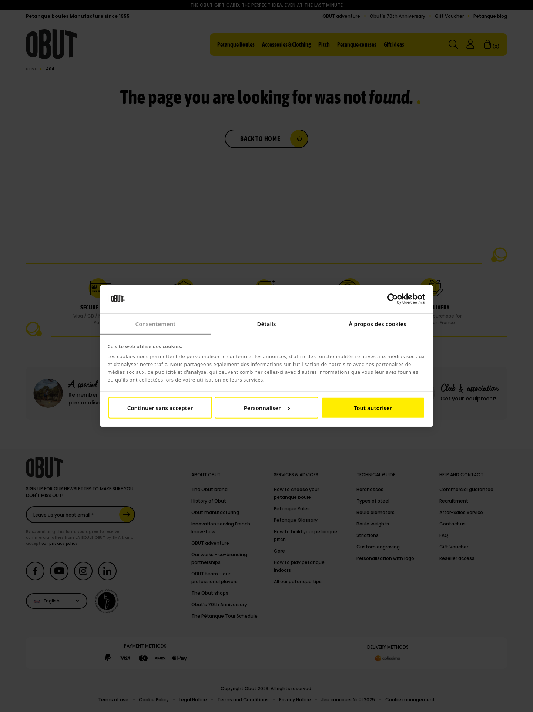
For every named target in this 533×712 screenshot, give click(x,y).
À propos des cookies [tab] (377, 324)
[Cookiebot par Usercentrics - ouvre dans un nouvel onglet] (392, 299)
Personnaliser (267, 408)
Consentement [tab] (155, 324)
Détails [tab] (266, 324)
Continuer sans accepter (160, 408)
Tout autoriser (373, 408)
